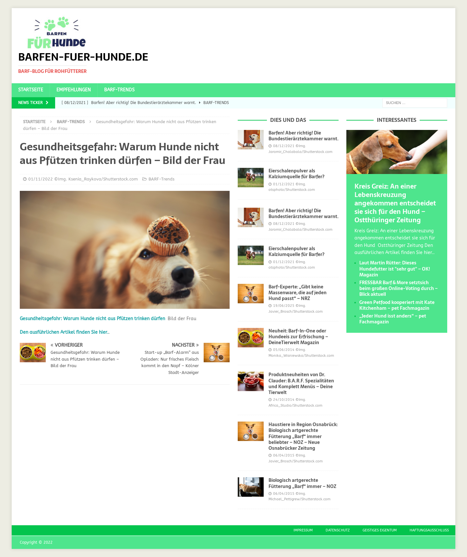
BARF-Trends (119, 90)
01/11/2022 (40, 179)
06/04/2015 (283, 455)
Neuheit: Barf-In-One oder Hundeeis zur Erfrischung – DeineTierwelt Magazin (298, 336)
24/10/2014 (283, 400)
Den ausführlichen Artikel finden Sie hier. (64, 332)
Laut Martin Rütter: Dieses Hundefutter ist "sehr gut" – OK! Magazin (394, 268)
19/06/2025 (283, 306)
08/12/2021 (283, 146)
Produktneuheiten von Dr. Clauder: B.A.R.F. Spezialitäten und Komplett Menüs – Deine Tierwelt (301, 383)
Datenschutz (338, 530)
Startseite (30, 90)
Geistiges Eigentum (380, 530)
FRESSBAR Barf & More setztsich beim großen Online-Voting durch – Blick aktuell (398, 288)
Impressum (303, 530)
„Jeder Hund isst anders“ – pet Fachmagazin (392, 318)
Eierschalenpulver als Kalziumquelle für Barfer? (296, 173)
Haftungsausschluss (429, 530)
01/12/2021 (283, 184)
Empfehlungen (73, 90)
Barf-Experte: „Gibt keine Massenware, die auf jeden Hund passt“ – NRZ (298, 292)
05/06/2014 (283, 350)
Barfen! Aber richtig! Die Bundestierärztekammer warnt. (304, 135)
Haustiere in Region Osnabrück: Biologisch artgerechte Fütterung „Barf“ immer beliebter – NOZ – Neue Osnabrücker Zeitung (303, 436)
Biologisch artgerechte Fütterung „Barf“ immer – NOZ (302, 483)
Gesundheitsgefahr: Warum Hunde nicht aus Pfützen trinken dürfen (92, 318)
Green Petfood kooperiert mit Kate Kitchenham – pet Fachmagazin (397, 305)
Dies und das (288, 120)
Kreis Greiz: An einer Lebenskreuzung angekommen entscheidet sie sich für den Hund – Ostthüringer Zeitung (395, 203)
